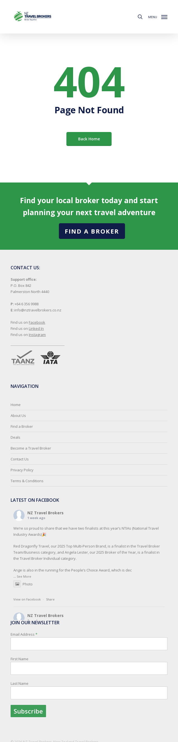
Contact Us (20, 459)
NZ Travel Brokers (45, 512)
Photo (23, 584)
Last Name (19, 683)
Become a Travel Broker (31, 448)
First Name (19, 658)
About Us (18, 415)
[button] (157, 16)
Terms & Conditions (27, 480)
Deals (15, 437)
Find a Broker (92, 231)
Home (16, 404)
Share (50, 599)
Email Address (89, 674)
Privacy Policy (22, 469)
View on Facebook (27, 599)
